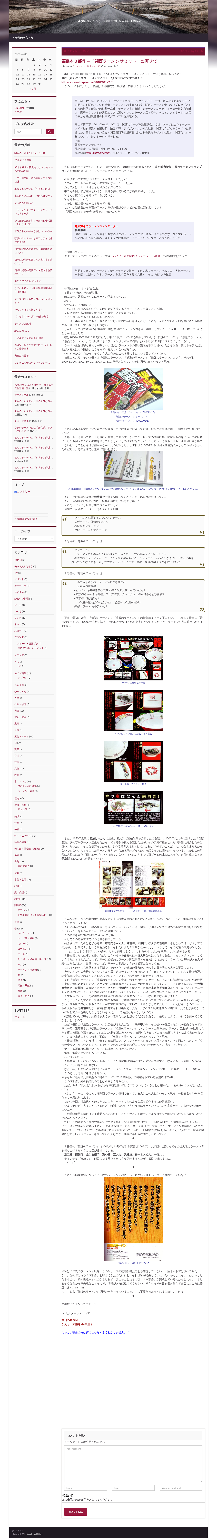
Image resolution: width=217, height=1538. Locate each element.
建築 (16, 749)
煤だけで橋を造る (189, 51)
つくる (18, 611)
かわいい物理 (21, 598)
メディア (19, 655)
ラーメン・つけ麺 (80, 66)
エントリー (22, 491)
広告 (16, 729)
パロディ (19, 630)
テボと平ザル (21, 394)
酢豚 (20, 990)
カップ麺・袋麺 (26, 938)
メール (18, 111)
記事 (16, 885)
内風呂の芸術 (21, 355)
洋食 (20, 980)
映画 (16, 774)
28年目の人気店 (22, 160)
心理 (16, 755)
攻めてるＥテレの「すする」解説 (32, 188)
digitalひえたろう (23, 566)
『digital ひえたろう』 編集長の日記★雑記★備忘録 (108, 20)
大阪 (16, 710)
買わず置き (24, 865)
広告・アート (21, 736)
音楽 (16, 922)
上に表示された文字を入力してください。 (87, 1499)
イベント (19, 579)
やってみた (20, 691)
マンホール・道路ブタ (26, 643)
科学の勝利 (20, 842)
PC (19, 666)
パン (20, 964)
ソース (21, 909)
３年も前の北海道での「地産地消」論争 (88, 51)
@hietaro (19, 107)
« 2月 (33, 88)
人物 (16, 697)
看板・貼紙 (20, 804)
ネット (18, 624)
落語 (16, 855)
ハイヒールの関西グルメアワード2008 (136, 255)
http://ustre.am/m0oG (98, 152)
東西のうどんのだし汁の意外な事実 (33, 195)
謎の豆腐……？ (22, 330)
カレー (21, 943)
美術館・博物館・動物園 (27, 848)
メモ (16, 661)
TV (16, 572)
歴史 (16, 798)
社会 (16, 822)
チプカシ (22, 677)
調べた (18, 898)
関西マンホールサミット (31, 647)
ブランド (19, 637)
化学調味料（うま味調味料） (33, 914)
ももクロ (19, 684)
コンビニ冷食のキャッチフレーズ (32, 362)
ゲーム (18, 604)
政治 (16, 762)
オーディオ (20, 585)
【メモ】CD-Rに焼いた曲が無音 (31, 316)
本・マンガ (95, 66)
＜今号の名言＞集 (23, 37)
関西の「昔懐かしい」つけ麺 (29, 153)
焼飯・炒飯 (24, 985)
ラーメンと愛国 (26, 791)
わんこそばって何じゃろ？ (28, 309)
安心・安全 (20, 717)
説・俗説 (19, 892)
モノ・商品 (20, 673)
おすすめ (19, 592)
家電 (16, 723)
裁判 (16, 873)
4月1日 (18, 559)
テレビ (18, 617)
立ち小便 (22, 809)
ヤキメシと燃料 (22, 323)
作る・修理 (20, 704)
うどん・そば (25, 932)
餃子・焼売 (24, 995)
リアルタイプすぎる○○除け (28, 337)
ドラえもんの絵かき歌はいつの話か (33, 231)
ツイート (19, 1016)
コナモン (22, 948)
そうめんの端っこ (23, 202)
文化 (16, 768)
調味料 (18, 905)
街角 (16, 861)
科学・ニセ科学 (22, 835)
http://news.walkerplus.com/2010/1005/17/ (87, 82)
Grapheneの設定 (34, 1534)
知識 (16, 816)
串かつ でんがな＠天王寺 (27, 280)
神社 (16, 829)
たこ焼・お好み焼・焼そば (32, 959)
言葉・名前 (20, 879)
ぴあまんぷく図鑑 (27, 785)
